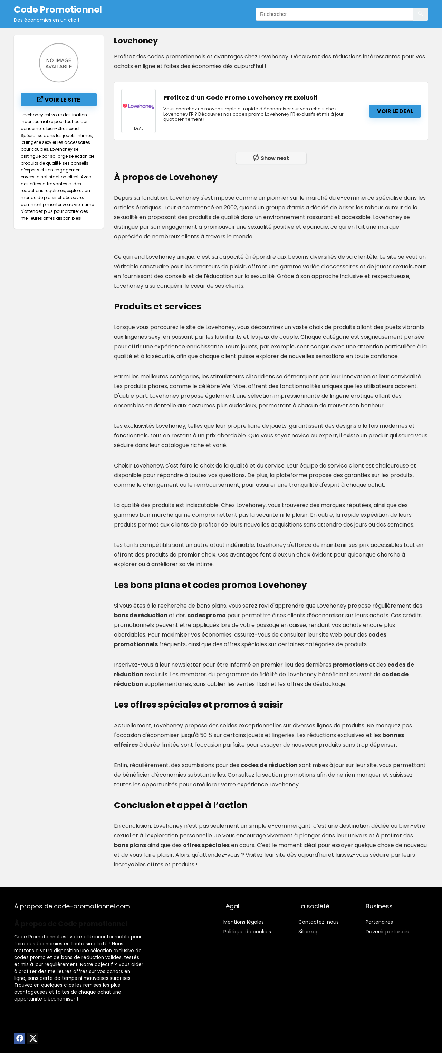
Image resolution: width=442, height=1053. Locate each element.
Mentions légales (243, 921)
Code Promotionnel (36, 937)
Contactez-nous (318, 921)
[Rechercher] (420, 14)
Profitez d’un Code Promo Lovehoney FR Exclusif (240, 98)
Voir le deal (395, 111)
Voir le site (58, 100)
